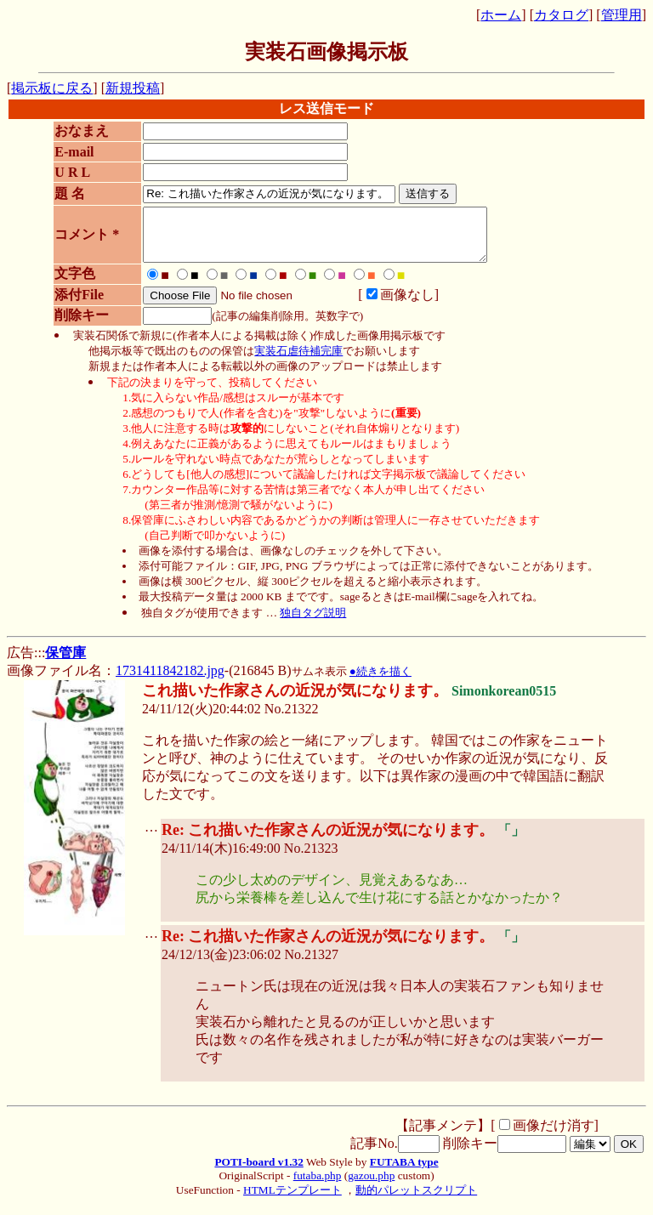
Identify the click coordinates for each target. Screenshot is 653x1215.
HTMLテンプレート (292, 1200)
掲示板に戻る (52, 88)
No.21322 (291, 719)
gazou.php (371, 1185)
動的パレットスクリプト (416, 1200)
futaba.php (317, 1185)
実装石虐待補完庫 (298, 361)
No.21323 (311, 858)
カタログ (561, 15)
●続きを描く (380, 681)
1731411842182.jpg (170, 680)
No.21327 (311, 964)
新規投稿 (132, 88)
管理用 (621, 15)
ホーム (500, 15)
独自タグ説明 (313, 622)
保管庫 (65, 663)
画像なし (392, 305)
